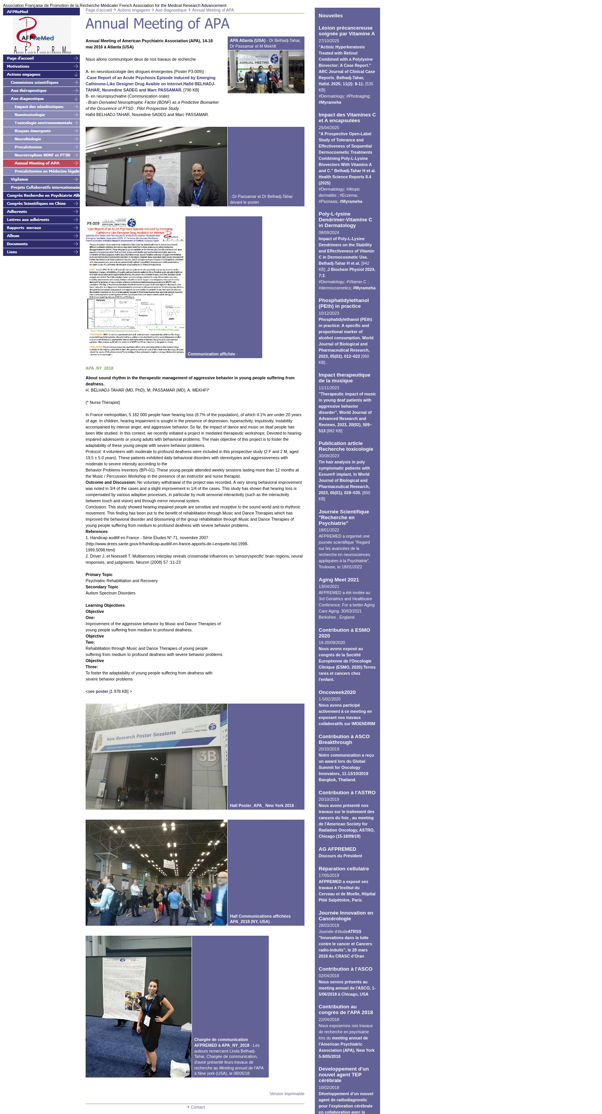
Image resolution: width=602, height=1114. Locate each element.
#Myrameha (330, 102)
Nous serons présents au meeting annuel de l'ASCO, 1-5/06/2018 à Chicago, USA (347, 988)
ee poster (99, 691)
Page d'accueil (99, 10)
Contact (195, 1107)
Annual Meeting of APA (213, 10)
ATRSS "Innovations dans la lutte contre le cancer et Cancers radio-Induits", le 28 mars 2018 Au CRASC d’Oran (345, 943)
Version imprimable (287, 1093)
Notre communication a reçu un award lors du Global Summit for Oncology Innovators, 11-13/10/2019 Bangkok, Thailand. (346, 767)
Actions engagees (133, 10)
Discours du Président (340, 855)
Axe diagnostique (171, 10)
